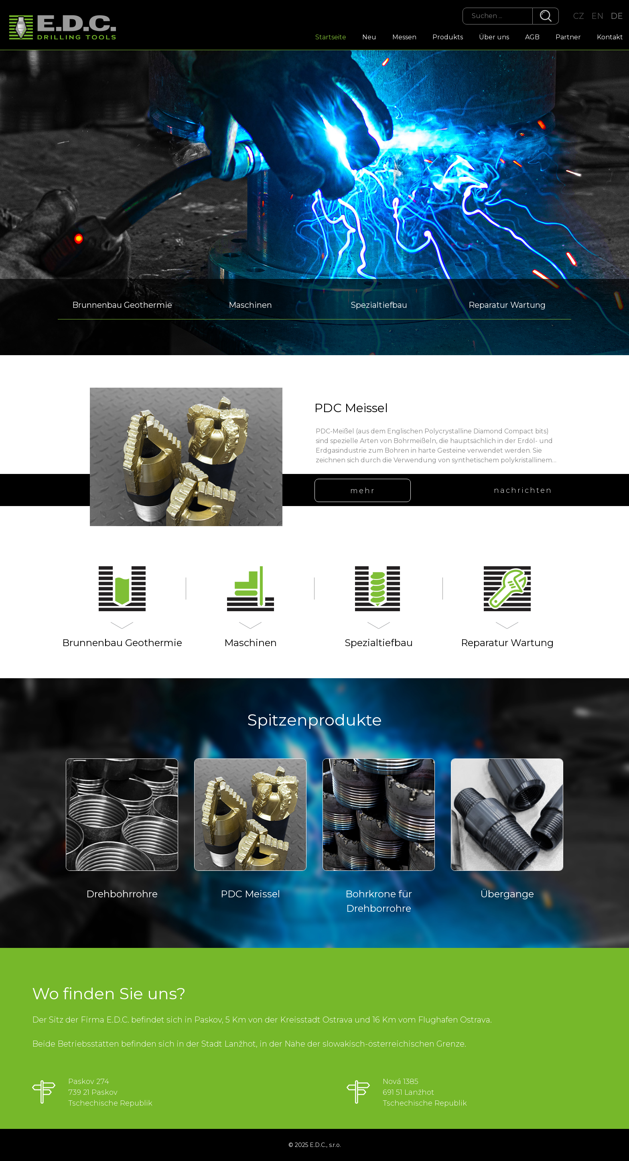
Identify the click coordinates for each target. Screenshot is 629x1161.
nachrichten (523, 490)
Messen (404, 37)
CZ (578, 16)
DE (617, 16)
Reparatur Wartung (507, 305)
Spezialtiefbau (379, 305)
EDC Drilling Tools (66, 28)
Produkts (447, 37)
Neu (369, 37)
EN (597, 16)
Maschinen (250, 305)
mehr (362, 490)
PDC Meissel (351, 408)
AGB (532, 37)
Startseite (330, 37)
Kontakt (610, 37)
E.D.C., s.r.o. (325, 1145)
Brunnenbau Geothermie (122, 305)
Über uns (494, 37)
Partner (568, 37)
